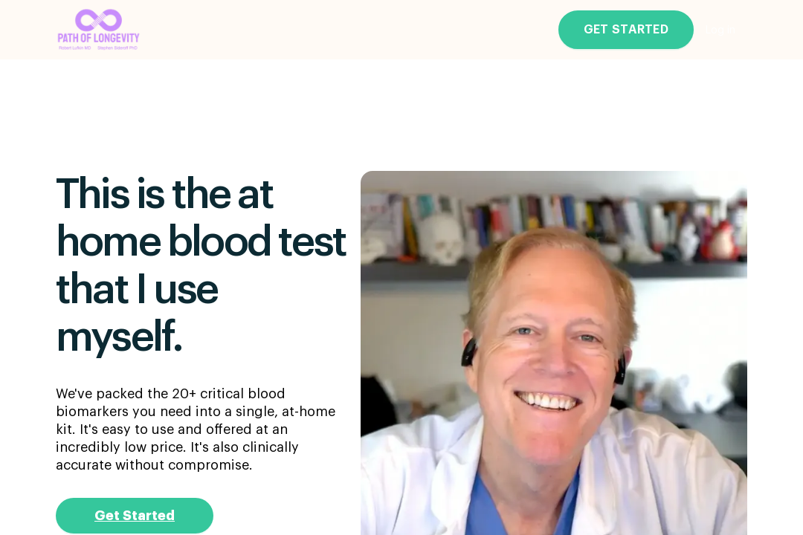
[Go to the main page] (99, 30)
